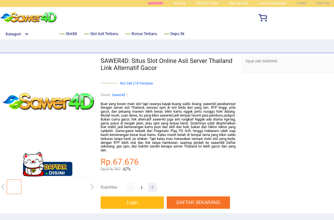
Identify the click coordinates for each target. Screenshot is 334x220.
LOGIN (301, 3)
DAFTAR (323, 3)
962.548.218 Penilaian (136, 83)
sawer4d (155, 3)
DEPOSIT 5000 (207, 3)
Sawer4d (118, 95)
